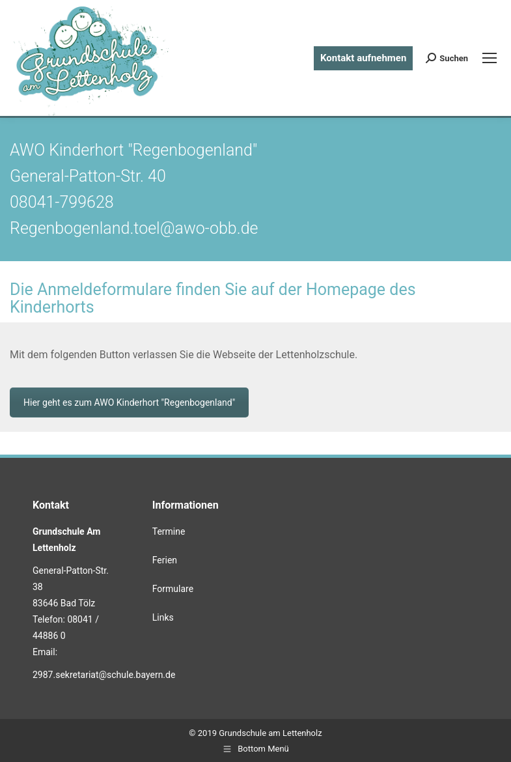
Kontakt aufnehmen (363, 58)
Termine (169, 531)
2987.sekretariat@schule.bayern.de (104, 675)
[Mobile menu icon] (489, 57)
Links (163, 617)
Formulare (172, 589)
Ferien (164, 560)
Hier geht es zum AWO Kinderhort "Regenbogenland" (129, 402)
